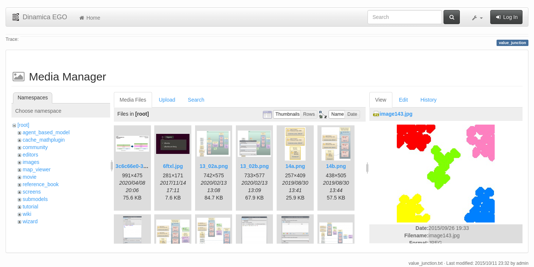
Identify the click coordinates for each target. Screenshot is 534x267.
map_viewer (36, 169)
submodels (35, 199)
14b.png (336, 166)
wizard (30, 221)
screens (32, 192)
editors (30, 155)
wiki (27, 214)
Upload (167, 100)
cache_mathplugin (44, 140)
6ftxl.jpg (173, 166)
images (31, 162)
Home (89, 18)
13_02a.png (214, 166)
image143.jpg (396, 114)
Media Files (133, 100)
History (429, 100)
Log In (506, 17)
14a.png (295, 166)
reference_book (41, 184)
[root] (23, 125)
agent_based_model (46, 132)
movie (29, 177)
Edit (403, 100)
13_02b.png (254, 166)
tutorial (30, 207)
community (35, 147)
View (380, 100)
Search (196, 100)
